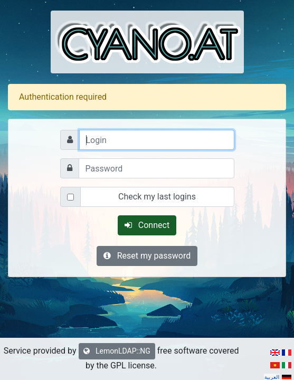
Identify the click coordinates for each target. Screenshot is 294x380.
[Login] (156, 140)
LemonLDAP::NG (116, 351)
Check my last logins (157, 197)
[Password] (156, 168)
